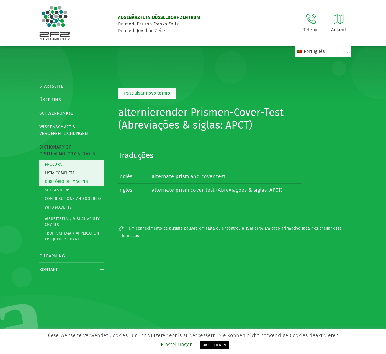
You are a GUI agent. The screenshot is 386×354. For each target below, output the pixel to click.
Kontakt (48, 269)
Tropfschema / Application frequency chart (72, 236)
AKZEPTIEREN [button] (214, 345)
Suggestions (58, 190)
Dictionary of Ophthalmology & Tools (67, 150)
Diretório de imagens (66, 181)
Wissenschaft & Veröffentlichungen (63, 130)
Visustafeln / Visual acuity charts (72, 222)
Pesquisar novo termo (147, 93)
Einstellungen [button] (177, 345)
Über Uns (50, 99)
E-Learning (52, 256)
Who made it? (58, 207)
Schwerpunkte (56, 113)
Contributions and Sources (73, 198)
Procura (53, 164)
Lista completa (59, 173)
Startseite (51, 86)
